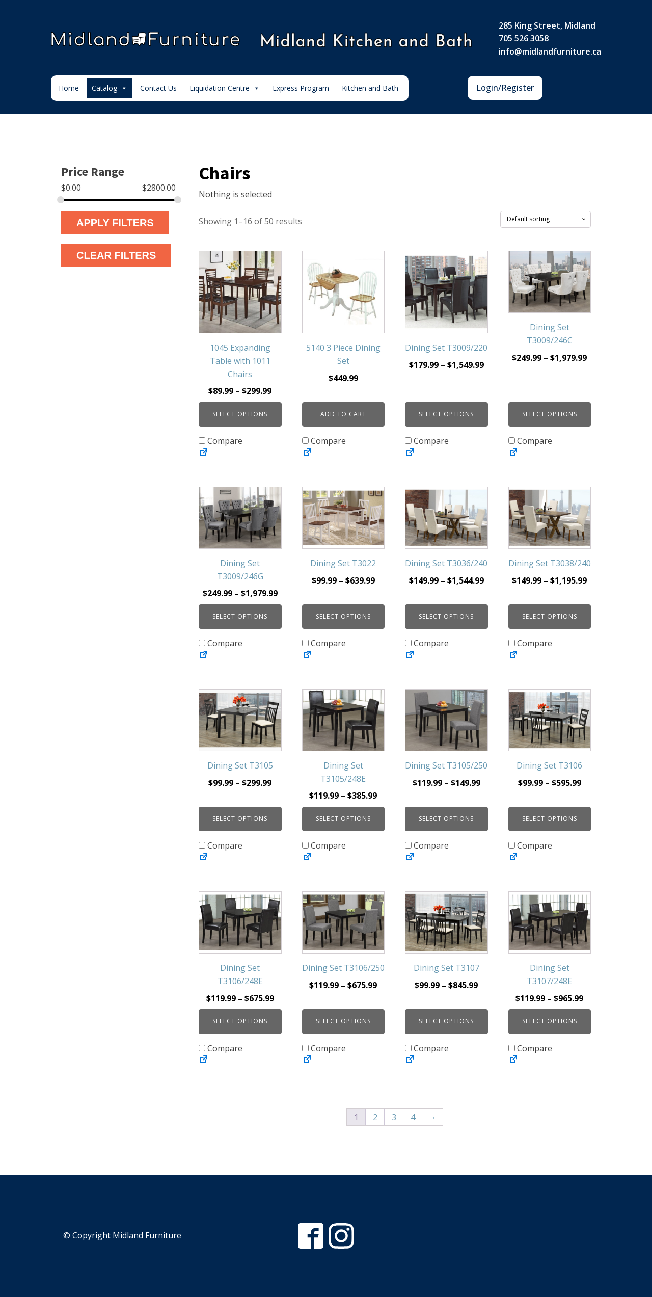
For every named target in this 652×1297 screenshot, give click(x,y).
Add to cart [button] (343, 414)
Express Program (301, 88)
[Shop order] (545, 219)
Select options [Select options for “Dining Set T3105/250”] (446, 818)
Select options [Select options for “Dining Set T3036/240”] (446, 616)
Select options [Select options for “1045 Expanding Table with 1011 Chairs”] (239, 414)
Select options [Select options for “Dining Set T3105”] (239, 818)
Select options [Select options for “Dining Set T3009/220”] (446, 414)
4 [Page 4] (413, 1117)
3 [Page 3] (394, 1117)
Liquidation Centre (224, 88)
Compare (220, 440)
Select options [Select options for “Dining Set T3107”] (446, 1021)
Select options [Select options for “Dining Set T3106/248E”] (239, 1021)
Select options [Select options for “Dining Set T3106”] (549, 818)
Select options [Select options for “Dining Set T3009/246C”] (549, 414)
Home (69, 88)
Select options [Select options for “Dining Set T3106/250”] (343, 1021)
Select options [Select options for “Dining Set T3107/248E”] (549, 1021)
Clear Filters (116, 255)
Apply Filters (115, 222)
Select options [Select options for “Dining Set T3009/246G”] (239, 616)
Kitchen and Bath (370, 88)
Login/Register (505, 87)
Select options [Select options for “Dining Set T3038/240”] (549, 616)
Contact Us (158, 88)
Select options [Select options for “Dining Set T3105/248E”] (343, 818)
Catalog (109, 88)
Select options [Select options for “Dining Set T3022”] (343, 616)
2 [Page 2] (375, 1117)
